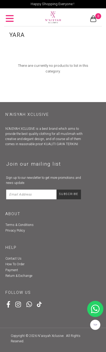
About (12, 214)
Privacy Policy (15, 230)
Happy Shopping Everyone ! (52, 4)
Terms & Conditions (19, 224)
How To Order (14, 264)
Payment (11, 270)
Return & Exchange (18, 275)
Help (11, 247)
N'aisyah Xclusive (50, 335)
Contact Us (13, 258)
